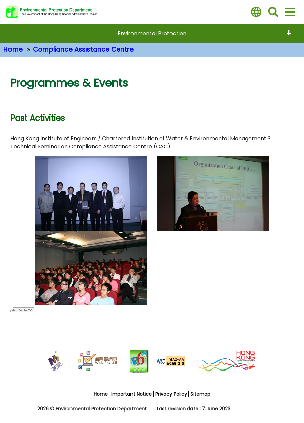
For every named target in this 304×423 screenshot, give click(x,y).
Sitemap (200, 393)
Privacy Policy (171, 393)
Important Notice (131, 393)
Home (13, 49)
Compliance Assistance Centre (83, 49)
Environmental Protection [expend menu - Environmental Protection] (152, 33)
